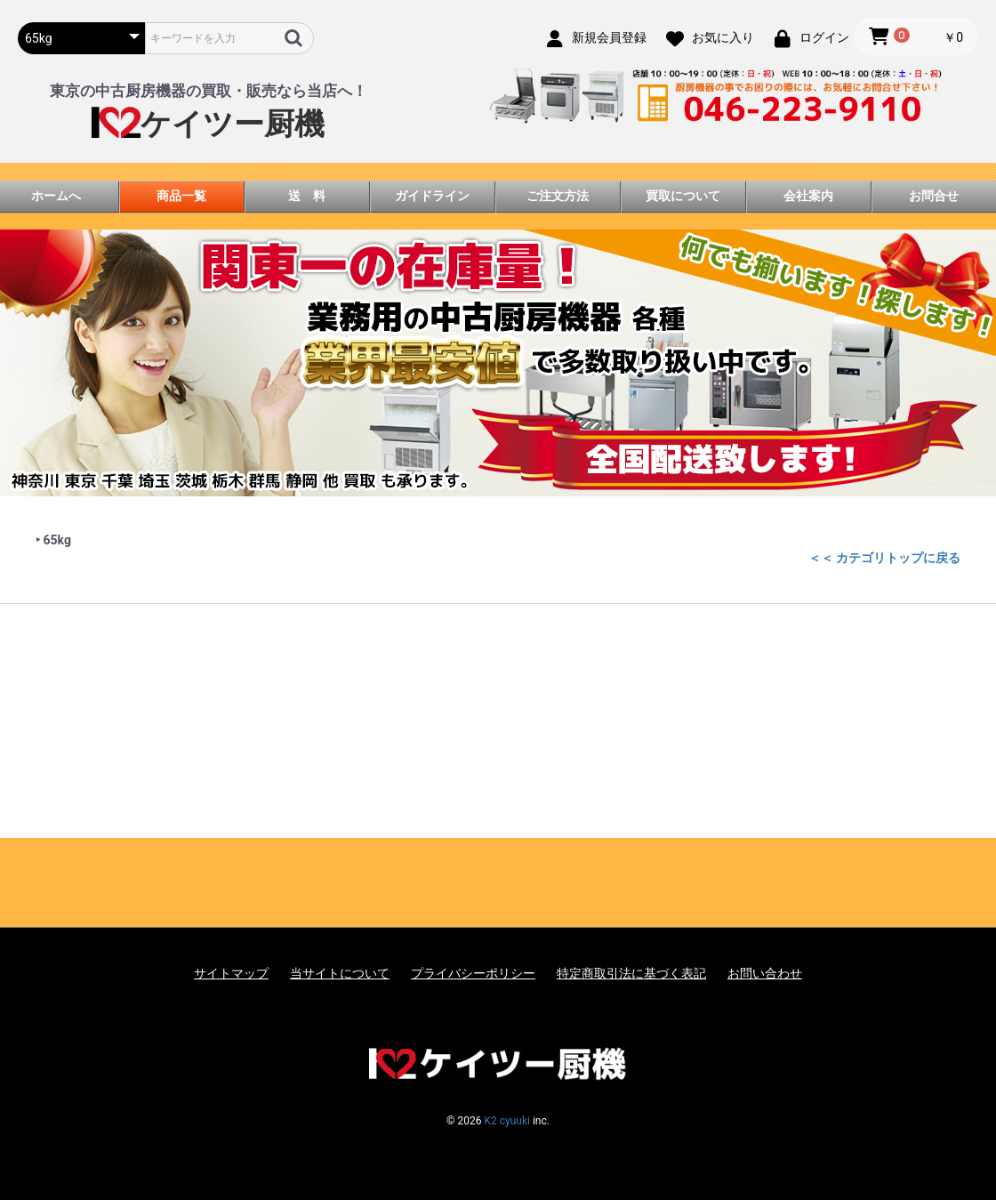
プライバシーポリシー (473, 973)
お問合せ (934, 196)
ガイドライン (432, 196)
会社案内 (808, 196)
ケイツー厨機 (208, 124)
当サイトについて (340, 973)
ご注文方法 (557, 196)
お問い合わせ (764, 973)
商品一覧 (181, 196)
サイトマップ (231, 973)
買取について (683, 196)
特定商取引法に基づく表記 (631, 973)
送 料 (306, 196)
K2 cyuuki (506, 1121)
